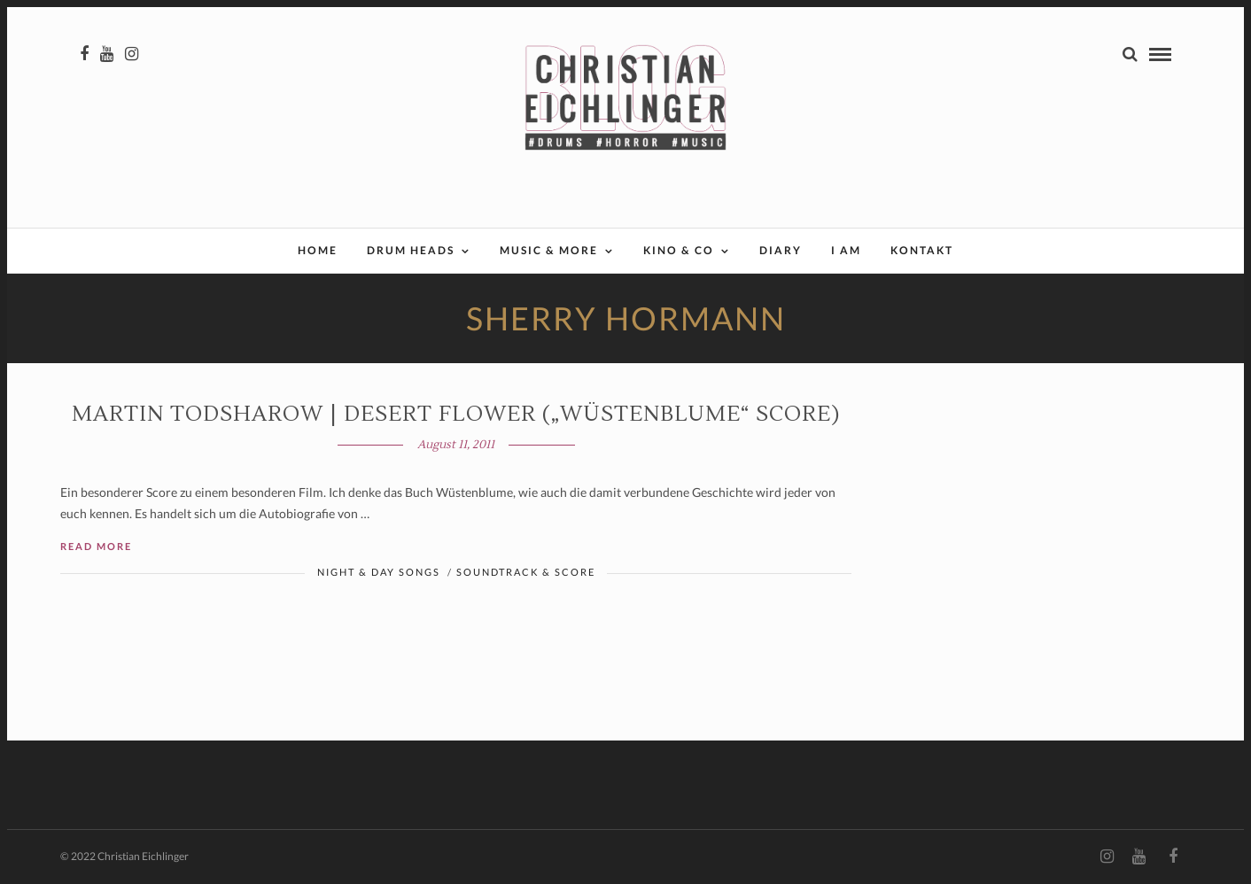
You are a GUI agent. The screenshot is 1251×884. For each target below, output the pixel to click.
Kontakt (921, 250)
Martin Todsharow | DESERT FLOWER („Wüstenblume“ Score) (456, 414)
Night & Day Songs (378, 572)
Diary (780, 250)
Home (318, 250)
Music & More (549, 250)
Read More (96, 546)
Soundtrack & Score (525, 572)
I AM (846, 250)
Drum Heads (411, 250)
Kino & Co (678, 250)
